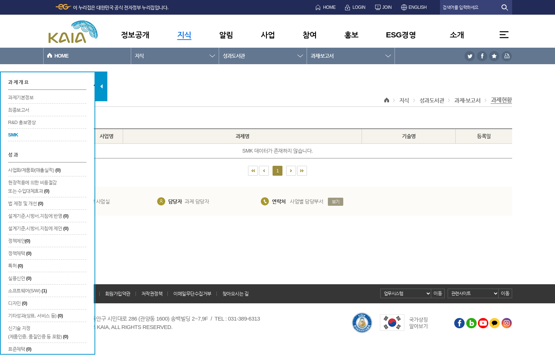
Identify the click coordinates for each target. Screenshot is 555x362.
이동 (437, 293)
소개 (457, 34)
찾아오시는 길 (235, 293)
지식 (184, 34)
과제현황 (501, 100)
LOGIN (358, 7)
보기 (336, 201)
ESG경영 (401, 34)
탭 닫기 (101, 86)
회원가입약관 (117, 293)
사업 (268, 34)
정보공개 (135, 34)
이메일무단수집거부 (192, 293)
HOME (329, 7)
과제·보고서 (322, 56)
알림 (226, 34)
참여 (310, 34)
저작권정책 (152, 293)
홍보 (351, 34)
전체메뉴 (504, 34)
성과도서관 (234, 56)
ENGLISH (417, 7)
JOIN (387, 7)
